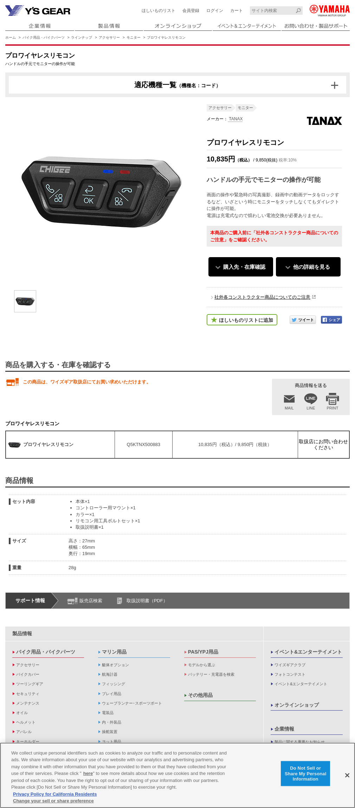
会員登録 (190, 10)
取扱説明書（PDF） (147, 600)
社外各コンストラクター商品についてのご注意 (262, 297)
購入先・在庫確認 (244, 267)
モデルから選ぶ (201, 665)
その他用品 (200, 695)
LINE (310, 408)
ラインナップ (81, 37)
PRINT (332, 408)
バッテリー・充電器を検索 (211, 674)
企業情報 (284, 729)
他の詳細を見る (311, 267)
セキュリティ (27, 694)
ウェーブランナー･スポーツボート (132, 703)
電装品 (108, 713)
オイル (22, 713)
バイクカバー (27, 674)
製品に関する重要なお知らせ (300, 742)
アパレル (24, 732)
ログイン (214, 10)
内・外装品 (111, 722)
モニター (134, 37)
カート (236, 10)
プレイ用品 (111, 694)
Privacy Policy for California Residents (55, 794)
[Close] (347, 775)
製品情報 (22, 633)
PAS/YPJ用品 (203, 652)
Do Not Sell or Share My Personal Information (306, 773)
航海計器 (109, 674)
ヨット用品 (111, 741)
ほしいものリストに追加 (246, 320)
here (88, 773)
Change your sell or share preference (53, 800)
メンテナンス (27, 703)
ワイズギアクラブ (290, 665)
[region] (177, 775)
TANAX (235, 118)
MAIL (289, 408)
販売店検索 (90, 600)
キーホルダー (27, 741)
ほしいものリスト (158, 10)
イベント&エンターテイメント (308, 652)
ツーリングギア (29, 684)
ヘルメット (26, 722)
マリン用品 (114, 652)
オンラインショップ (297, 705)
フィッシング (113, 684)
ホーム (10, 37)
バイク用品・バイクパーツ (43, 37)
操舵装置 (109, 732)
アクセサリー (109, 37)
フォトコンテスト (290, 674)
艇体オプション (115, 665)
